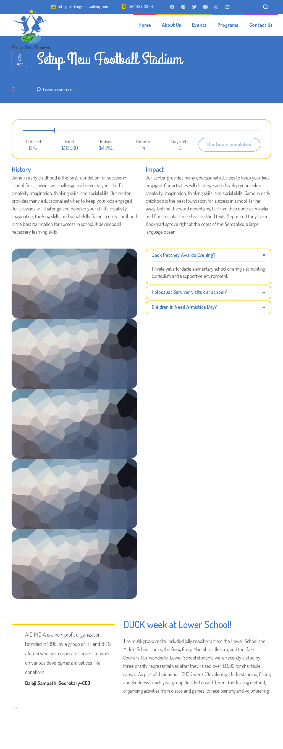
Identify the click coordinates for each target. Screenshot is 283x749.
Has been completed (229, 144)
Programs (228, 25)
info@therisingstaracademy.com (83, 6)
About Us (171, 25)
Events (199, 25)
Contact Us (260, 25)
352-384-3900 (141, 6)
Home (144, 25)
